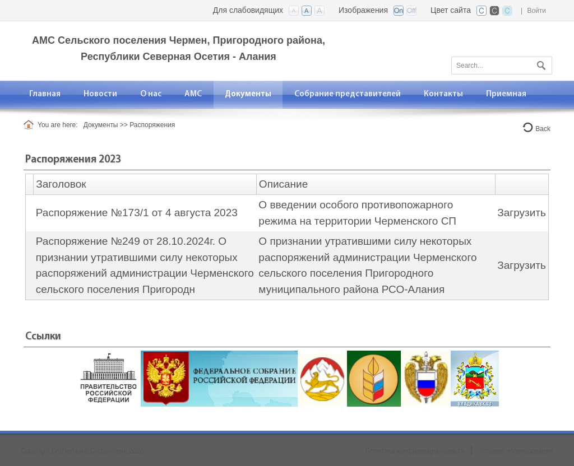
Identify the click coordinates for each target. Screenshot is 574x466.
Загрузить (521, 212)
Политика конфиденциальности (414, 451)
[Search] (501, 65)
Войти (536, 11)
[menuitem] (151, 94)
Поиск (539, 63)
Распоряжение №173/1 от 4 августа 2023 (137, 212)
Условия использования (516, 451)
